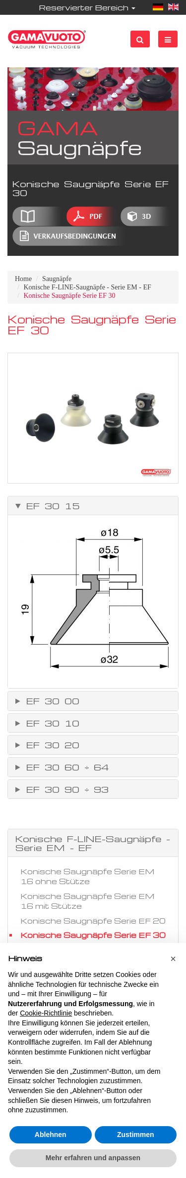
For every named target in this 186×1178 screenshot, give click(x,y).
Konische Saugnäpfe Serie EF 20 (93, 921)
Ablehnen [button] (50, 1134)
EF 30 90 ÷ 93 (65, 789)
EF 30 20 (50, 744)
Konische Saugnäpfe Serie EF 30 (93, 935)
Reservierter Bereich (87, 7)
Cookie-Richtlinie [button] (46, 1013)
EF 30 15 (50, 505)
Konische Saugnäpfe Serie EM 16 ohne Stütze (87, 876)
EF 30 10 (50, 723)
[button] (173, 959)
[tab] (93, 505)
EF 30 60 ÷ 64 (65, 767)
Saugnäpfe (56, 279)
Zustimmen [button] (135, 1134)
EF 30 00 (50, 700)
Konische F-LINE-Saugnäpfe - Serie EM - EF (87, 287)
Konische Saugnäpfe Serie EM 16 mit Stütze (87, 901)
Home (23, 279)
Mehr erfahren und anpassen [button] (93, 1158)
